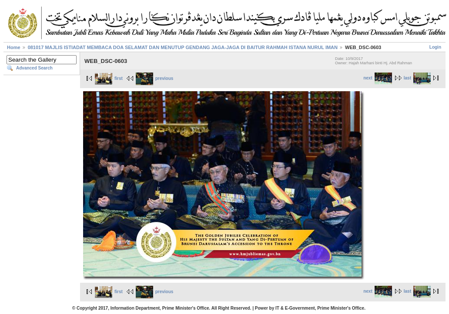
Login (435, 47)
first (109, 78)
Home (13, 47)
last (417, 78)
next (377, 78)
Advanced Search (34, 68)
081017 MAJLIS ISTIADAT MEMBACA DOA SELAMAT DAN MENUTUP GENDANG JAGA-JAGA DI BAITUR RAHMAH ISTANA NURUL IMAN (183, 47)
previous (155, 78)
